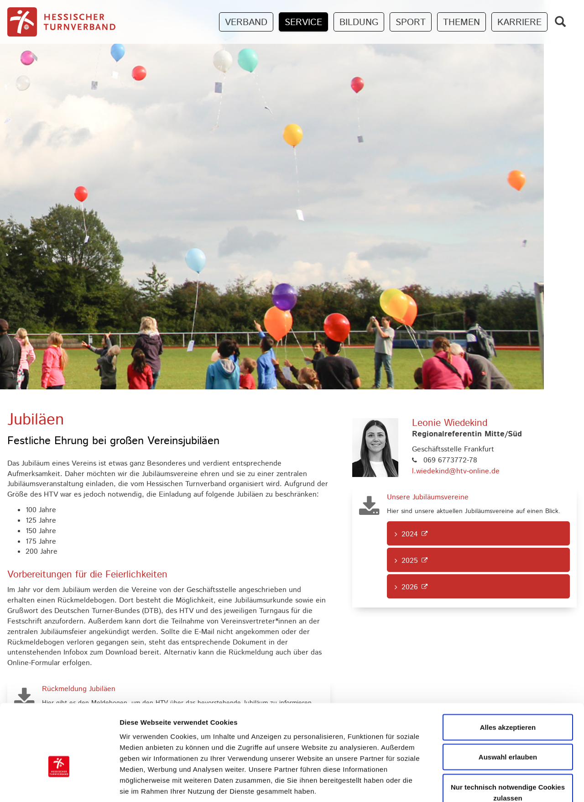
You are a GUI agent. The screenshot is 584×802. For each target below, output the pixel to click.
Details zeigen (485, 784)
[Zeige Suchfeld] (560, 21)
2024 (410, 534)
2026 (410, 587)
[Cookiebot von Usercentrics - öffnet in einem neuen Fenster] (59, 784)
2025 (410, 561)
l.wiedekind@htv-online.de (456, 471)
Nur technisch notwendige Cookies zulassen (508, 736)
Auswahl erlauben (508, 701)
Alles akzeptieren (508, 671)
